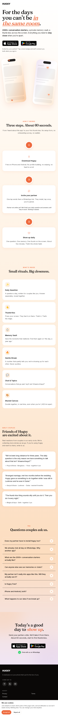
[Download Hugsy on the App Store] (10, 43)
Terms (33, 693)
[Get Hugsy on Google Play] (29, 43)
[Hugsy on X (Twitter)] (10, 684)
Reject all (17, 712)
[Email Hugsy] (15, 684)
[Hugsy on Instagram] (4, 684)
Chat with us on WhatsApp (29, 652)
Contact (4, 697)
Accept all (6, 712)
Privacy (4, 693)
